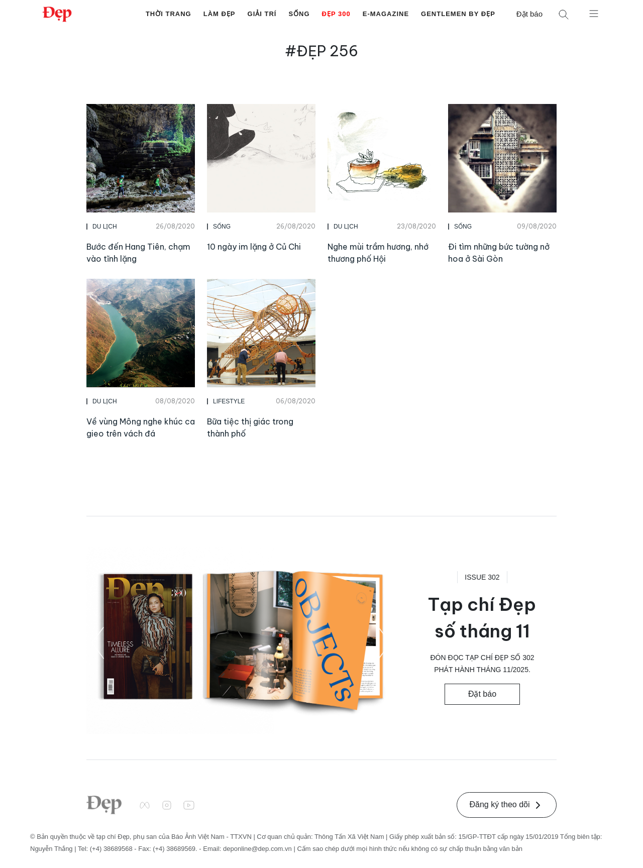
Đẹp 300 (336, 14)
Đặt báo (529, 14)
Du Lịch (104, 227)
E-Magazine (386, 14)
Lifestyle (229, 401)
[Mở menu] (594, 13)
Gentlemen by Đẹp (458, 14)
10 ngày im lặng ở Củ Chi (254, 247)
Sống (298, 14)
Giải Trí (262, 14)
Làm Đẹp (219, 14)
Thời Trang (168, 14)
